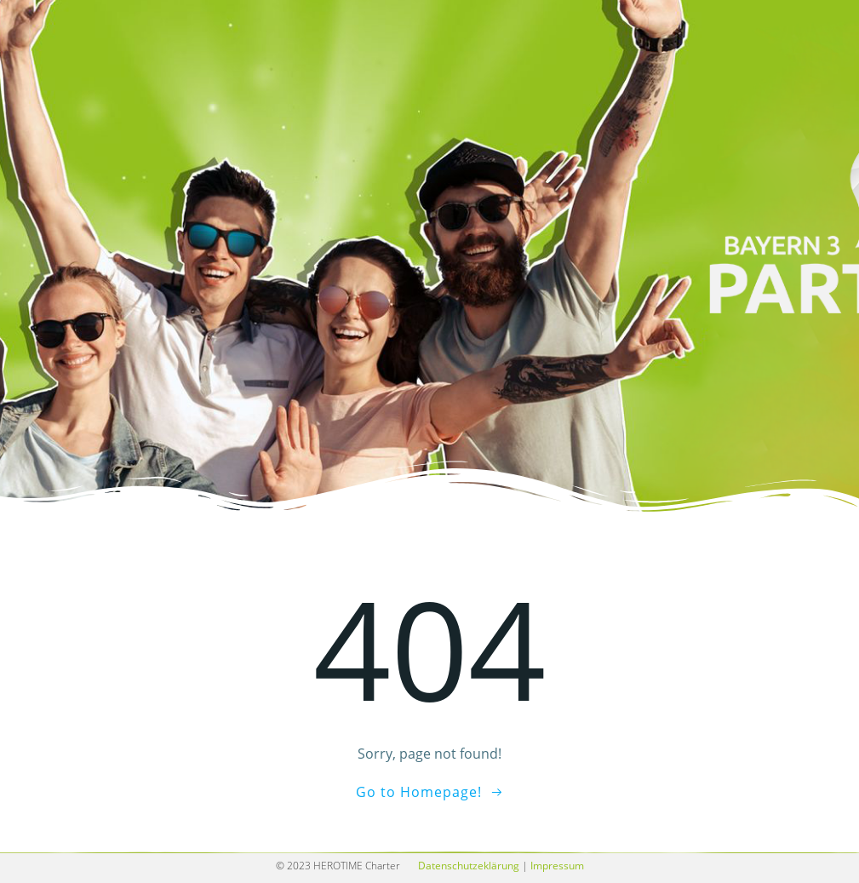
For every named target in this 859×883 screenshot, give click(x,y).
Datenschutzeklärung (468, 865)
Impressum (557, 865)
